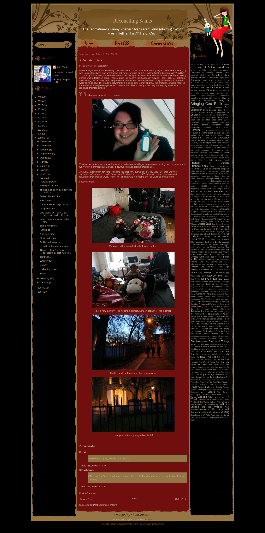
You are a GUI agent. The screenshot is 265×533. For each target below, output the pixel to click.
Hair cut (218, 179)
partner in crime (218, 291)
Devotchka (195, 140)
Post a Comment (87, 493)
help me (226, 181)
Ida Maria (218, 202)
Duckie (205, 145)
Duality (199, 145)
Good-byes (205, 176)
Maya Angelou (223, 252)
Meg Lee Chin (223, 254)
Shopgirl (198, 331)
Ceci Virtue (62, 67)
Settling (220, 324)
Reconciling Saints (132, 21)
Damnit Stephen (197, 135)
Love (192, 244)
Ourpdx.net (213, 289)
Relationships (197, 311)
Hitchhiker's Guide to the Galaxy (215, 186)
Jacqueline (206, 219)
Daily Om (225, 133)
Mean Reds (202, 254)
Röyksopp (220, 316)
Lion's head (210, 239)
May (42, 170)
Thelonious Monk (222, 375)
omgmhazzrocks (197, 287)
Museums (225, 270)
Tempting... (45, 257)
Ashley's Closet (216, 83)
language (220, 231)
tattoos (226, 347)
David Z (220, 135)
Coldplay (194, 125)
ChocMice (206, 120)
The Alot (204, 354)
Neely (197, 279)
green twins (195, 179)
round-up (211, 316)
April (43, 174)
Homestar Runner (208, 189)
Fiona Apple (199, 158)
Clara (222, 122)
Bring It (224, 100)
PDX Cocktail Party (220, 294)
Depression (223, 137)
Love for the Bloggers (220, 244)
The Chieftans (205, 360)
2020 (40, 101)
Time (219, 382)
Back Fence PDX (221, 85)
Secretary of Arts (208, 324)
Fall (221, 155)
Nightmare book (203, 284)
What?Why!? (46, 261)
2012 (40, 125)
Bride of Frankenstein (202, 101)
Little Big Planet (222, 239)
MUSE (218, 270)
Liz (206, 242)
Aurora (226, 83)
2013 (40, 121)
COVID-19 (220, 130)
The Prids (225, 370)
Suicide (200, 344)
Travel (193, 387)
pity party (225, 299)
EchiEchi (160, 524)
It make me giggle (210, 214)
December (46, 141)
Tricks (201, 387)
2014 (40, 117)
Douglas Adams (216, 140)
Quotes (217, 306)
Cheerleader (204, 115)
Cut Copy (217, 133)
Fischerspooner (211, 158)
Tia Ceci (213, 382)
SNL (222, 334)
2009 (40, 138)
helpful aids (195, 184)
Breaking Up (223, 98)
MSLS (212, 269)
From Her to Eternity (219, 166)
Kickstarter (208, 229)
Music (194, 272)
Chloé (219, 117)
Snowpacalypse (217, 336)
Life (214, 236)
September (46, 153)
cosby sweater (208, 130)
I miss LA (225, 194)
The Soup (194, 372)
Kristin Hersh (224, 229)
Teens (216, 349)
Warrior (193, 397)
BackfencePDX (197, 87)
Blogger (148, 520)
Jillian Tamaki (213, 222)
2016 (40, 109)
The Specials (205, 372)
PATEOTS (200, 294)
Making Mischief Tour (219, 247)
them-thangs (196, 377)
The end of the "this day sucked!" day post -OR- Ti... (55, 251)
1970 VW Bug (197, 65)
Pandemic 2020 (197, 292)
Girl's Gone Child (208, 174)
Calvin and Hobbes (200, 107)
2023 (40, 97)
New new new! (47, 234)
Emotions (203, 153)
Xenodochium (196, 415)
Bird (198, 93)
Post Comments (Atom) (105, 505)
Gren (202, 179)
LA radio (210, 231)
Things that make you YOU (217, 380)
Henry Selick (207, 184)
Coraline (195, 129)
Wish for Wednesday (207, 404)
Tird (192, 385)
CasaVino (218, 107)
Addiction (203, 70)
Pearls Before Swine (200, 297)
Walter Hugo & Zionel (220, 394)
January (44, 282)
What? (193, 399)
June (43, 166)
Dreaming (204, 142)
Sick (205, 331)
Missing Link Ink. (199, 262)
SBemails (205, 319)
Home (134, 498)
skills (192, 334)
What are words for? (218, 397)
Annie (227, 78)
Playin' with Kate (48, 238)
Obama (215, 284)
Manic (202, 249)
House (226, 189)
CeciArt (43, 265)
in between (222, 204)
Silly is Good (222, 331)
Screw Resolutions (203, 321)
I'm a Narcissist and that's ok (209, 198)
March (43, 178)
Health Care (206, 181)
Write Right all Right (211, 412)
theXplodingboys (217, 377)
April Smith (218, 80)
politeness (208, 301)
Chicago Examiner (217, 115)
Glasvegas (194, 176)
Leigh (226, 234)
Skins (198, 334)
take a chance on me (213, 347)
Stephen (195, 341)
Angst (221, 78)
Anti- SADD (208, 80)
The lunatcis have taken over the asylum (209, 366)
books (193, 95)
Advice (219, 73)
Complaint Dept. (220, 125)
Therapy (205, 377)
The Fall (216, 360)
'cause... (44, 273)
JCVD (213, 219)
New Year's (223, 279)
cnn (227, 122)
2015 (40, 113)
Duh (210, 145)
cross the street (206, 133)
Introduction (205, 212)
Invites (214, 211)
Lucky (192, 247)
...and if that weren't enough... (55, 246)
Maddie (206, 247)
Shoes (198, 329)
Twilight (226, 387)
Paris (207, 291)
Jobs (222, 221)
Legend (214, 234)
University (194, 392)
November (46, 145)
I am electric (220, 191)
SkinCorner (124, 524)
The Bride (212, 356)
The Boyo (201, 357)
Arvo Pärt (199, 83)
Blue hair (219, 93)
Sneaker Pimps (210, 334)
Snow (206, 336)
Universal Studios (221, 390)
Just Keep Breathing (220, 224)
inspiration (224, 209)
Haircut (226, 179)
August (44, 157)
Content (208, 127)
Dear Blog (204, 138)
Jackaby (198, 219)
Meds (212, 254)
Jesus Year (222, 219)
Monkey (209, 264)
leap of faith (205, 234)
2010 (40, 134)
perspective (195, 299)
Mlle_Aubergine (197, 264)
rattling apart (210, 309)
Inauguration (219, 206)
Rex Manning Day (221, 311)
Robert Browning (210, 314)
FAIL (209, 155)
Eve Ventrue (214, 153)
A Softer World (214, 67)
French (226, 160)
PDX (209, 294)
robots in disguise (198, 316)
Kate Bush (206, 226)
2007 (40, 292)
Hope (220, 188)
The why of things (204, 374)
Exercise (202, 155)
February (45, 278)
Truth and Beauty (213, 387)
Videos (211, 392)
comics (205, 125)
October (44, 149)
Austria (193, 85)
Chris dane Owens (220, 120)
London (211, 242)
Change (194, 114)
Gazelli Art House (203, 171)
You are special (201, 417)
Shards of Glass (222, 326)
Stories (204, 342)
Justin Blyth (195, 226)
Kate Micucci (218, 226)
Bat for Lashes (214, 87)
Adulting (213, 70)
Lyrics (199, 247)
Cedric (221, 110)
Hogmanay (194, 189)
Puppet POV (195, 306)
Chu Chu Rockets (209, 122)
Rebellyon (225, 309)
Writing (225, 412)
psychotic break (223, 304)
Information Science (208, 209)
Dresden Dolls (215, 143)
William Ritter (215, 402)
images (202, 204)
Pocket (193, 301)
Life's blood (197, 239)
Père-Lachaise (223, 297)
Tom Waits (203, 385)
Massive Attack (196, 252)
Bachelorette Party (205, 85)
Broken (226, 104)
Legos (220, 234)
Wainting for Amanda (200, 394)
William (206, 402)
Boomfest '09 (195, 98)
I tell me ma (206, 197)
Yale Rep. (210, 415)
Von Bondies (223, 392)
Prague (215, 301)
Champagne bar (222, 112)
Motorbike (211, 267)
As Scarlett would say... (51, 242)
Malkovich (194, 249)
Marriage (225, 249)
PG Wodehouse (207, 299)
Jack (192, 219)
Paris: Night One (48, 181)
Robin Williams (223, 314)
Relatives (209, 311)
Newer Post (86, 499)
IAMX (209, 201)
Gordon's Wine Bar (220, 176)
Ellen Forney (217, 150)
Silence (211, 331)
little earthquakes (197, 242)
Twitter (193, 390)
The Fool (225, 360)
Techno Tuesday (206, 349)
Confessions (195, 127)
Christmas (194, 122)
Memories (209, 257)
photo (218, 299)
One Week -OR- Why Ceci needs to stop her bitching (54, 213)
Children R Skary (208, 117)
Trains (211, 385)
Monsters (218, 264)
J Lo (227, 217)
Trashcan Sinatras (221, 385)
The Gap (194, 362)
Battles (226, 87)
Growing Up (210, 179)
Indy (197, 209)
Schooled (221, 319)
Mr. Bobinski (203, 269)
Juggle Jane (204, 224)
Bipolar (210, 90)
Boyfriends (207, 98)
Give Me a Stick (222, 174)
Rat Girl (195, 309)
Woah (227, 407)
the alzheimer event (216, 354)
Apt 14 (226, 80)
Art (191, 82)
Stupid (193, 344)
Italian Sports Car (217, 217)
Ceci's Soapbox (210, 110)
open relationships (214, 287)
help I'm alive (216, 181)
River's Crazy (196, 314)
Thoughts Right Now (199, 382)
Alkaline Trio (205, 75)
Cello (211, 112)
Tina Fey (225, 382)
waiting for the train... (50, 185)
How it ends (46, 200)
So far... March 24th (50, 196)
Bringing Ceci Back (206, 104)
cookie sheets (222, 127)
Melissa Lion (197, 256)
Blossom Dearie (207, 93)
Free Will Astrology (213, 160)
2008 (40, 287)
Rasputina (225, 306)
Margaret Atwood (213, 249)
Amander (203, 77)
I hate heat (216, 194)
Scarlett (213, 319)
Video (203, 392)
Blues (227, 93)
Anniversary (196, 80)
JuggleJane (90, 73)
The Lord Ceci (216, 365)
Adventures (225, 70)
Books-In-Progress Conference (214, 96)
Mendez (218, 257)
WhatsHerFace (205, 399)
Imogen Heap (211, 204)
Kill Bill (215, 229)
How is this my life (200, 191)
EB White (216, 148)
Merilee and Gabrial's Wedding (211, 259)
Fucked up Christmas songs (214, 169)
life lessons (223, 236)
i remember (195, 197)
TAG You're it (196, 347)
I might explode (47, 208)
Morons (226, 264)
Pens (214, 297)
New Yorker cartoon (199, 282)
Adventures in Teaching (201, 73)
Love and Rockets (203, 244)
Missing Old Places (220, 262)
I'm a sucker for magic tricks (54, 204)
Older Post (180, 499)
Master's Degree (210, 252)
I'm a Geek (218, 197)
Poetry (200, 301)
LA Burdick (199, 231)
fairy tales (215, 155)
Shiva (193, 329)
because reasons (197, 90)
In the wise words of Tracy (209, 205)
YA (204, 415)
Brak (215, 98)
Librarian (206, 236)
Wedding (202, 397)
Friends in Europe (209, 162)
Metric (226, 259)
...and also (45, 230)
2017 (40, 105)
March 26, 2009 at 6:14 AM (93, 486)
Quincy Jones (207, 306)
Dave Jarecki (210, 135)
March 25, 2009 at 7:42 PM (93, 466)
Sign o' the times (48, 225)
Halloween (195, 181)
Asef (206, 83)
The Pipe (217, 370)
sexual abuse (208, 326)
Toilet (196, 385)
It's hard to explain (49, 269)
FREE (200, 160)
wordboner (194, 409)
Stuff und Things (219, 341)
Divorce (204, 140)
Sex (199, 326)
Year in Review (222, 415)
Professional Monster (207, 304)
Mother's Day (197, 267)
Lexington (195, 236)
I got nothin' (207, 194)
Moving (193, 269)
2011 (40, 130)
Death (213, 138)
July (42, 162)
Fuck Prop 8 (195, 169)
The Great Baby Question (212, 362)
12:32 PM (104, 66)
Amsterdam (213, 78)
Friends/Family (199, 165)
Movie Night (223, 267)
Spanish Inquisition (207, 339)
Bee (81, 452)
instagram (194, 212)
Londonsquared (222, 242)
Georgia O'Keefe (218, 171)
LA (191, 231)
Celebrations (203, 112)
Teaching (194, 349)
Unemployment (204, 390)
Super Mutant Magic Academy (217, 344)
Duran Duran (218, 145)
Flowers (221, 158)
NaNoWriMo (214, 275)
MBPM (193, 254)
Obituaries (225, 284)
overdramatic (224, 289)
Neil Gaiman (209, 278)
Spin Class (224, 339)
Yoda (192, 417)
